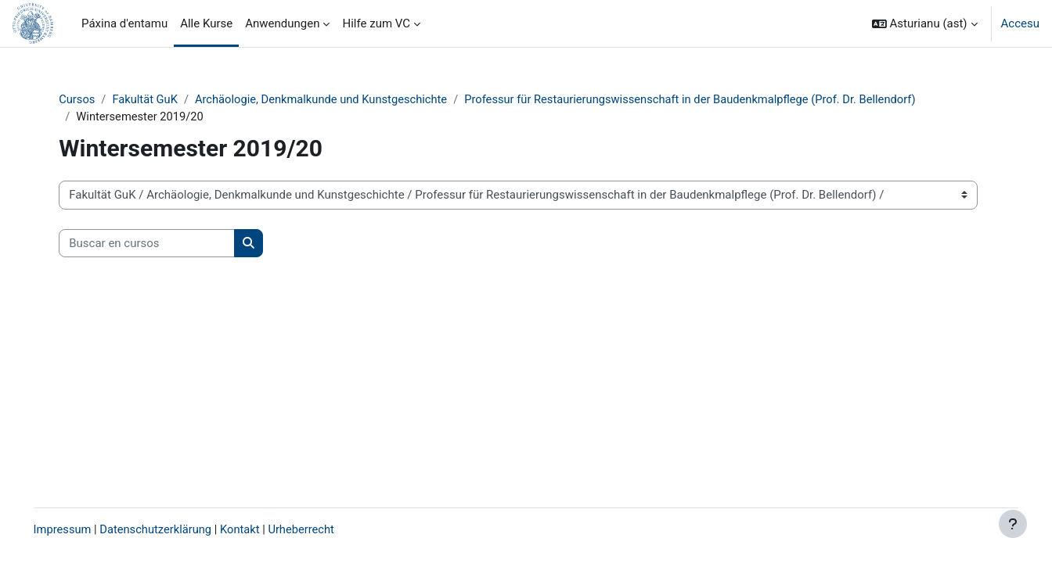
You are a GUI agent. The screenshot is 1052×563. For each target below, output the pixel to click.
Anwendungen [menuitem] (282, 23)
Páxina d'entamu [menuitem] (124, 23)
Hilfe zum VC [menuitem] (376, 23)
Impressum (85, 529)
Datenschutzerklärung (181, 529)
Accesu (1020, 23)
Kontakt (267, 529)
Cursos (98, 99)
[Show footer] (1013, 524)
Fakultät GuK (168, 99)
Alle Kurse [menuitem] (206, 23)
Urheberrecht (328, 529)
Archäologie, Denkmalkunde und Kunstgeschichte (347, 99)
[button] (925, 23)
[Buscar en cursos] (168, 244)
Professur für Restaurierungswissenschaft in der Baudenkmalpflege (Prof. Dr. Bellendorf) (724, 99)
